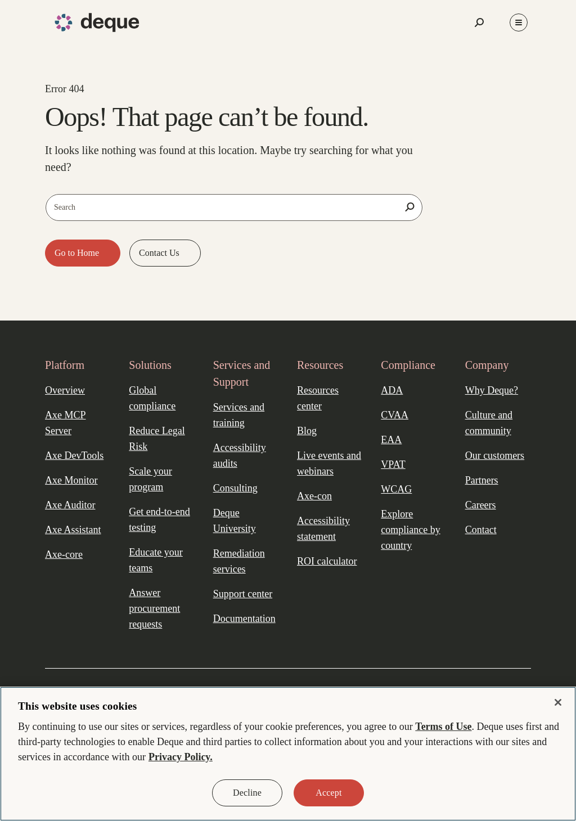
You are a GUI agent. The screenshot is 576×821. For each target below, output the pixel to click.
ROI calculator (327, 561)
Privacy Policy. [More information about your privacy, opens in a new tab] (180, 757)
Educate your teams (155, 560)
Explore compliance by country (410, 529)
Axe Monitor (71, 480)
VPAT (393, 464)
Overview (65, 390)
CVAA (394, 415)
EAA (391, 439)
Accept (328, 792)
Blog (307, 430)
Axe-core (64, 554)
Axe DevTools (74, 455)
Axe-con (314, 496)
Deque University (234, 520)
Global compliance (152, 398)
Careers (480, 505)
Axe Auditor (70, 505)
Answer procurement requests (154, 608)
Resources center (318, 398)
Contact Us (160, 253)
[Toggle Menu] (519, 22)
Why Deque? (491, 390)
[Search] (409, 207)
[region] (288, 754)
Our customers (494, 455)
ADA (392, 390)
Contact (481, 529)
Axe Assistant (73, 529)
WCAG (396, 489)
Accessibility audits (239, 455)
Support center (242, 593)
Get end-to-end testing (159, 519)
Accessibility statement (323, 528)
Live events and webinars (329, 463)
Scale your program (150, 479)
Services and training (238, 415)
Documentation (244, 618)
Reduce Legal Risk (156, 438)
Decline (247, 792)
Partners (481, 480)
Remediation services (239, 561)
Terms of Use (443, 726)
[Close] (558, 702)
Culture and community (488, 422)
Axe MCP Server (65, 422)
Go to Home (78, 253)
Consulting (235, 488)
